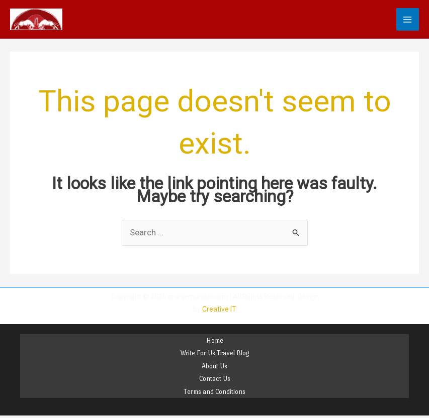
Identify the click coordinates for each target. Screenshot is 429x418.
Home (214, 340)
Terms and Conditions (214, 391)
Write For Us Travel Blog (214, 353)
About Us (214, 366)
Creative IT (219, 309)
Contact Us (214, 378)
